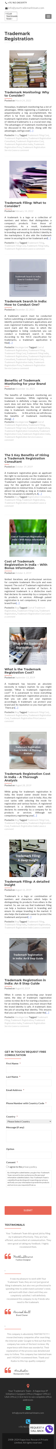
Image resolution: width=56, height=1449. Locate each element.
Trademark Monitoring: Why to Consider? (26, 93)
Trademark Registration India (18, 144)
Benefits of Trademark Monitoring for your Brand (25, 382)
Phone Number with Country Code (26, 1103)
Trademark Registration (15, 138)
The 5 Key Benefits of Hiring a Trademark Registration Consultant (26, 458)
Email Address (15, 1090)
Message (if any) (15, 1127)
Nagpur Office (41, 1393)
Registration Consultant (38, 496)
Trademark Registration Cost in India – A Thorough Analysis (27, 777)
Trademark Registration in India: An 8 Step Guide (25, 981)
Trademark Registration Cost (29, 141)
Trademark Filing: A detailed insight (26, 883)
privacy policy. (29, 1166)
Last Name (13, 1076)
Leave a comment (20, 150)
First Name (13, 1063)
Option (10, 1149)
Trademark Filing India (37, 245)
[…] (31, 130)
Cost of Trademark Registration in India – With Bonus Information (25, 565)
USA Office (10, 1396)
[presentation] (29, 1195)
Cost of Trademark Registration (24, 349)
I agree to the (23, 1166)
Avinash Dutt (22, 1312)
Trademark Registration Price (24, 718)
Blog (16, 135)
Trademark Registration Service (19, 436)
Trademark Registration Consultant (21, 430)
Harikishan (21, 1371)
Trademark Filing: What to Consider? (25, 204)
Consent (12, 1162)
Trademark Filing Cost (38, 135)
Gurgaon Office (24, 1393)
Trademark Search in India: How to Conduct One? (25, 303)
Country (12, 1116)
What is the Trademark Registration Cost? (22, 670)
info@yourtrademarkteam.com (26, 7)
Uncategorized (21, 347)
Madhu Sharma (23, 1257)
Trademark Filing (35, 242)
